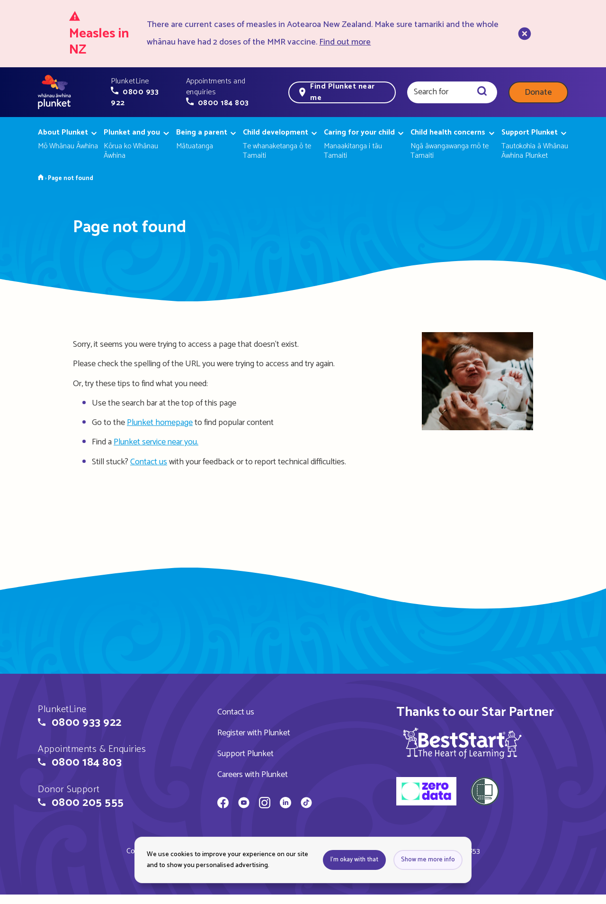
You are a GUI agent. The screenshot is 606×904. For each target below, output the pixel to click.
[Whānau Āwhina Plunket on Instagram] (264, 804)
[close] (523, 33)
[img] (462, 743)
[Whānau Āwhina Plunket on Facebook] (223, 804)
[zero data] (426, 792)
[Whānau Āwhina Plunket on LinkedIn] (285, 804)
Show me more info (428, 860)
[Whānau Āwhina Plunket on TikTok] (306, 804)
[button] (143, 92)
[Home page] (54, 92)
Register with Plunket (253, 733)
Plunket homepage (160, 423)
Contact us (148, 462)
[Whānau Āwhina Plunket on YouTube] (244, 804)
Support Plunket (245, 754)
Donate (538, 92)
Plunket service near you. (156, 442)
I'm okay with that (354, 860)
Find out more (345, 42)
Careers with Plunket (252, 775)
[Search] (482, 92)
